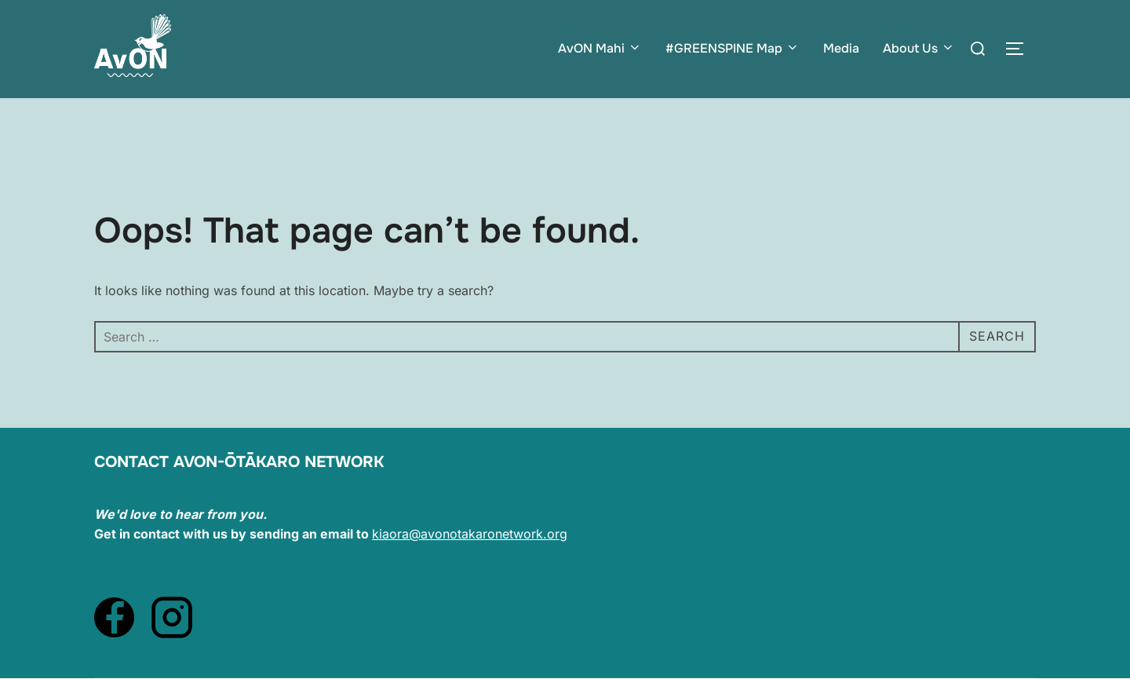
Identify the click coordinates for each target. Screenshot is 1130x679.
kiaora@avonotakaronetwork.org (469, 534)
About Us (919, 48)
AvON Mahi (600, 48)
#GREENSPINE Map (732, 48)
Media (841, 48)
